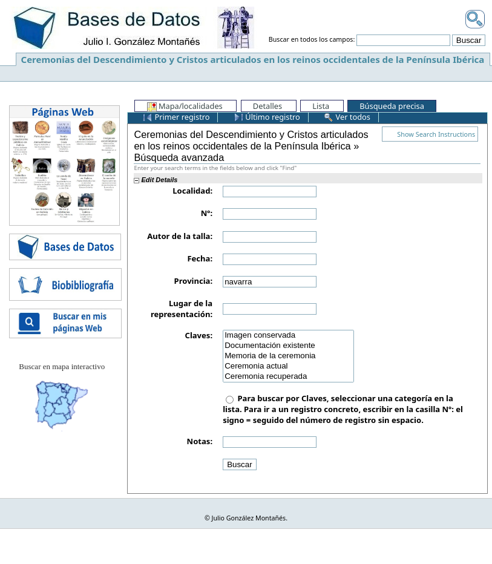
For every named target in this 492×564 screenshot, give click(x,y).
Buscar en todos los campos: (312, 40)
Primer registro (176, 116)
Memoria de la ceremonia (288, 356)
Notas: (199, 441)
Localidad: (192, 190)
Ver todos (347, 116)
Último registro (267, 116)
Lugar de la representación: (181, 309)
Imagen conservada (288, 335)
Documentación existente (288, 346)
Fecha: (199, 258)
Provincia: (193, 280)
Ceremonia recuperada (288, 377)
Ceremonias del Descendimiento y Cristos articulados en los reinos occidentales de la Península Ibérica (253, 59)
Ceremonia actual (288, 366)
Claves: (199, 335)
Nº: (206, 213)
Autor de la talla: (179, 236)
